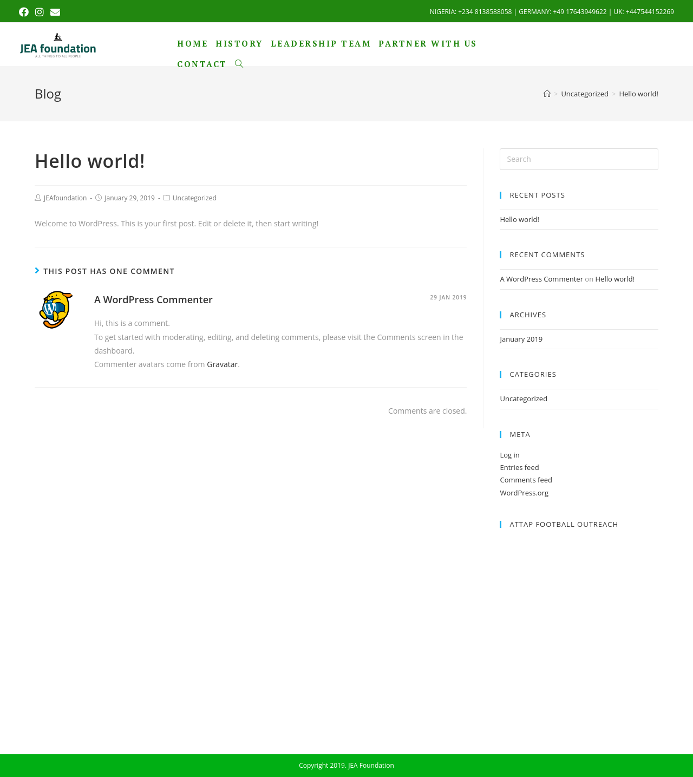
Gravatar (222, 364)
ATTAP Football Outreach (563, 524)
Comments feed (526, 480)
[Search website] (239, 64)
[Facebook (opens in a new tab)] (25, 11)
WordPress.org (524, 493)
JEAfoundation (65, 198)
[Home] (547, 94)
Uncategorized (195, 198)
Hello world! (519, 219)
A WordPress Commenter (153, 299)
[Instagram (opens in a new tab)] (39, 11)
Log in (509, 455)
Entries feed (519, 467)
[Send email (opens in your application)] (55, 11)
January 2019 (521, 339)
